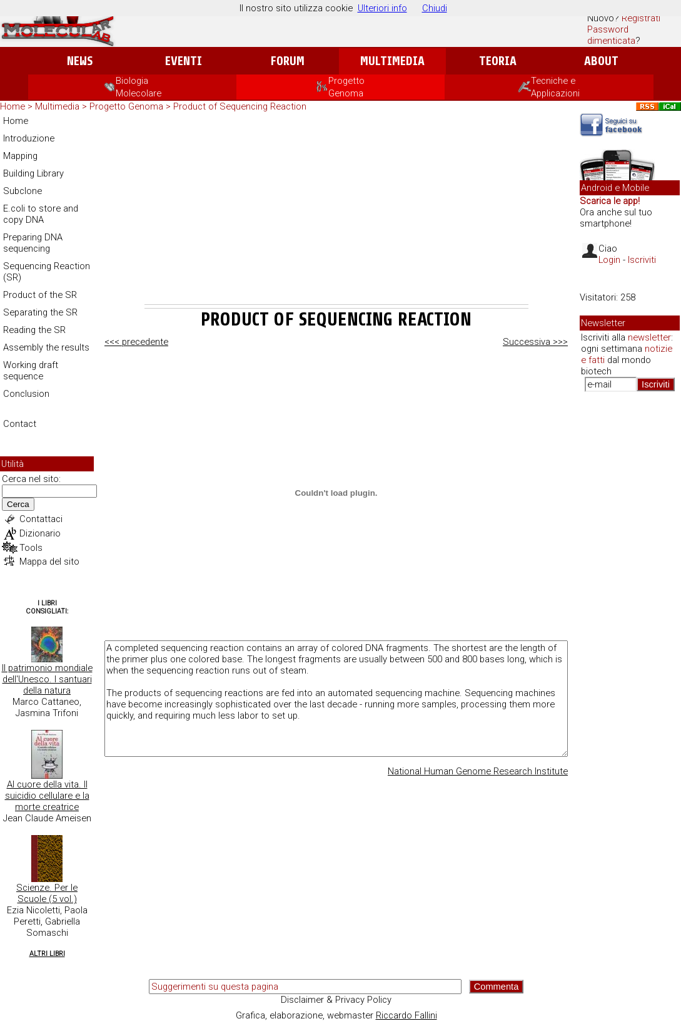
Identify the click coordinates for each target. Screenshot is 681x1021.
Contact (19, 423)
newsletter (649, 337)
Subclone (22, 191)
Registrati (641, 18)
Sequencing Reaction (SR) (46, 271)
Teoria (498, 61)
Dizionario (40, 533)
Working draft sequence (30, 370)
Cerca (18, 504)
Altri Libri (47, 954)
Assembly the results (46, 347)
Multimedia (392, 61)
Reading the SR (34, 330)
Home (12, 106)
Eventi (183, 61)
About (601, 61)
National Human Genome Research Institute (478, 771)
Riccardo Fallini (406, 1015)
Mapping (20, 156)
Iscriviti (642, 259)
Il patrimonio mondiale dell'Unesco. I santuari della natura (47, 679)
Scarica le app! (610, 201)
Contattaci (41, 519)
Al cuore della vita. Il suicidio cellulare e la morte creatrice (47, 796)
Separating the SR (40, 312)
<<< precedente (136, 341)
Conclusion (26, 393)
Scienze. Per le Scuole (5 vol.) (47, 893)
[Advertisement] (336, 210)
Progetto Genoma (127, 106)
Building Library (33, 173)
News (80, 61)
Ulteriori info (382, 8)
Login (609, 259)
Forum (287, 61)
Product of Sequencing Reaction (239, 106)
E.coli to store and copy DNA (40, 214)
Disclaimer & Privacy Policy (336, 999)
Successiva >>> (535, 341)
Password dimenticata (611, 35)
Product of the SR (40, 294)
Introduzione (28, 138)
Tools (31, 547)
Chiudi (434, 8)
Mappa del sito (49, 561)
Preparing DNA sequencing (33, 243)
